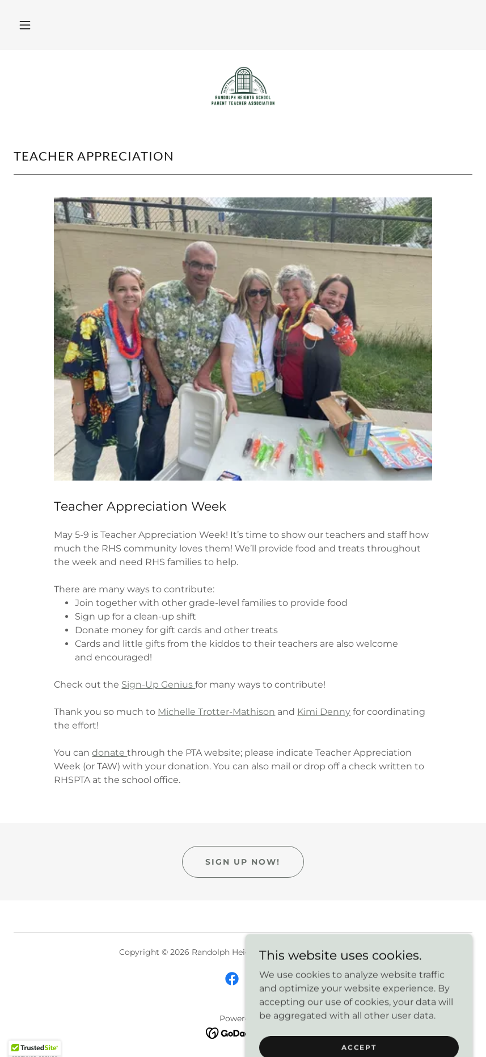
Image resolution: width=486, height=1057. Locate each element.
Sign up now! (242, 862)
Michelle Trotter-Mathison (216, 711)
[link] (243, 86)
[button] (25, 25)
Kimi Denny (323, 711)
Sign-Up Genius (158, 684)
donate (109, 752)
